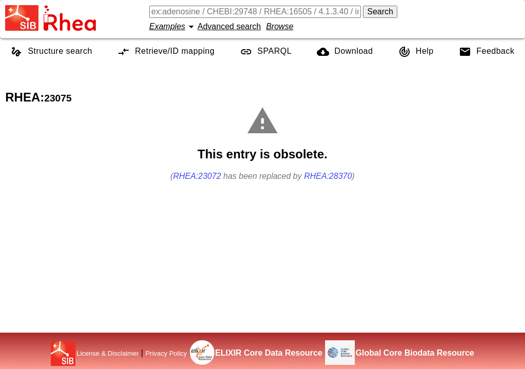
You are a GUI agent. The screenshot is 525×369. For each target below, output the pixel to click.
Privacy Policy (166, 353)
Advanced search (229, 26)
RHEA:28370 (328, 176)
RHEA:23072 (197, 176)
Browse (279, 26)
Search (380, 11)
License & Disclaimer (107, 353)
